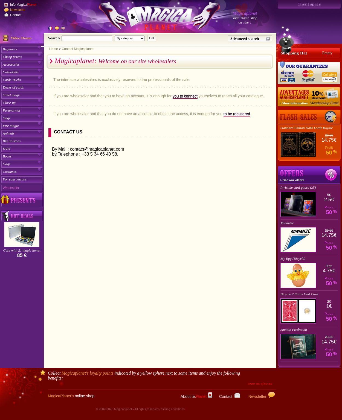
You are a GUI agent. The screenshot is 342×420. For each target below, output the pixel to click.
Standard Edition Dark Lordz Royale (306, 128)
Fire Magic (11, 126)
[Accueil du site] (153, 17)
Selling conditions (173, 409)
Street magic (12, 95)
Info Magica (23, 5)
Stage (7, 118)
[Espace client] (309, 4)
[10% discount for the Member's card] (309, 97)
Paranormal (11, 110)
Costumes (10, 172)
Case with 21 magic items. (22, 250)
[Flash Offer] (309, 117)
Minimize (287, 223)
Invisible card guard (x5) (298, 187)
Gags (6, 164)
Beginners (10, 49)
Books (7, 156)
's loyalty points (87, 373)
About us (196, 396)
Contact (15, 15)
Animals (9, 133)
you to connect (185, 96)
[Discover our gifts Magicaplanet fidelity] (22, 199)
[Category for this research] (129, 38)
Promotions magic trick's (309, 175)
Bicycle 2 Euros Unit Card (299, 294)
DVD (6, 149)
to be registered (237, 114)
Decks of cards (13, 87)
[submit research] (151, 38)
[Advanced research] (250, 38)
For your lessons (15, 179)
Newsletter (18, 10)
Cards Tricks (12, 80)
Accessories (11, 64)
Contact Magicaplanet (78, 49)
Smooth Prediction (293, 330)
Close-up (9, 103)
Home (53, 49)
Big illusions (12, 141)
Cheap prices (12, 57)
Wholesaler (11, 188)
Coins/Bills (11, 72)
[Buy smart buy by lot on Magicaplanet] (22, 216)
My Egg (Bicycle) (292, 258)
